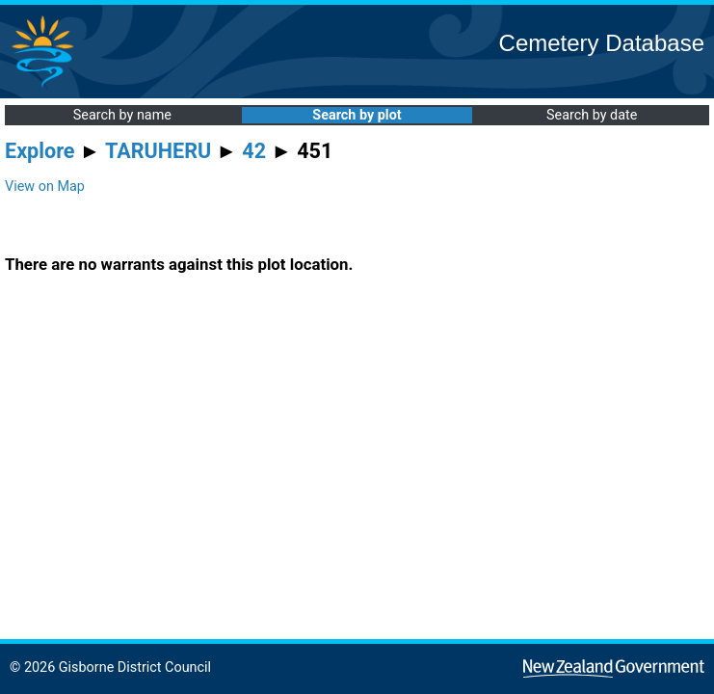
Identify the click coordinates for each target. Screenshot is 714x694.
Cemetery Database (601, 43)
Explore (40, 151)
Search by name (122, 115)
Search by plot (356, 115)
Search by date (591, 115)
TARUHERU (158, 151)
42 (254, 151)
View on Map (45, 186)
